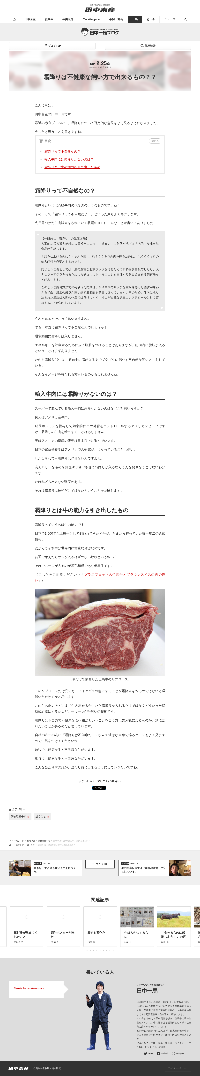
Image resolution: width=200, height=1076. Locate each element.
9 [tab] (113, 950)
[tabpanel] (100, 926)
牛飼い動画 (116, 19)
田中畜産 (30, 19)
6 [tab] (103, 950)
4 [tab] (96, 950)
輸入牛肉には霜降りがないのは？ (69, 159)
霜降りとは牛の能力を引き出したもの (72, 167)
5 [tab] (100, 950)
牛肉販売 (68, 19)
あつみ (151, 19)
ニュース (169, 19)
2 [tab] (90, 950)
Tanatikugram (91, 19)
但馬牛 (49, 19)
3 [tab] (93, 950)
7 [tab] (106, 950)
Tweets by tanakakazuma (29, 988)
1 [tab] (87, 950)
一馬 (135, 19)
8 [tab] (109, 950)
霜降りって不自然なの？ (62, 151)
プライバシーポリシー (177, 1068)
